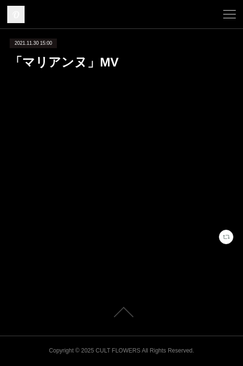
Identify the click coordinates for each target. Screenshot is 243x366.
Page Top (121, 312)
